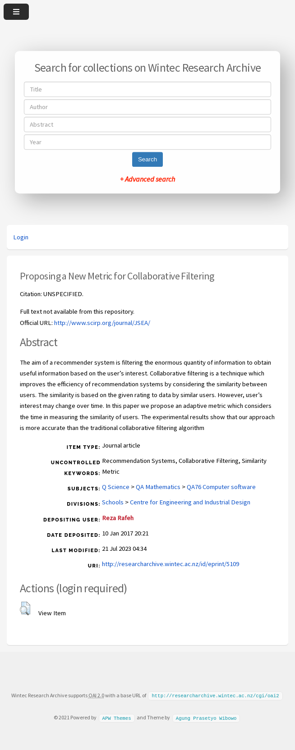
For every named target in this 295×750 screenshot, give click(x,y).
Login (20, 237)
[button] (25, 608)
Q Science (115, 487)
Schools (113, 502)
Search (147, 159)
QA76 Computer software (221, 487)
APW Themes (116, 717)
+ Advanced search (147, 178)
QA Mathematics (158, 487)
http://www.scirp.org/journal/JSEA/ (102, 323)
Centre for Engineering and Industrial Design (190, 502)
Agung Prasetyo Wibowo (206, 717)
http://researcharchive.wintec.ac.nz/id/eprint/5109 (170, 564)
